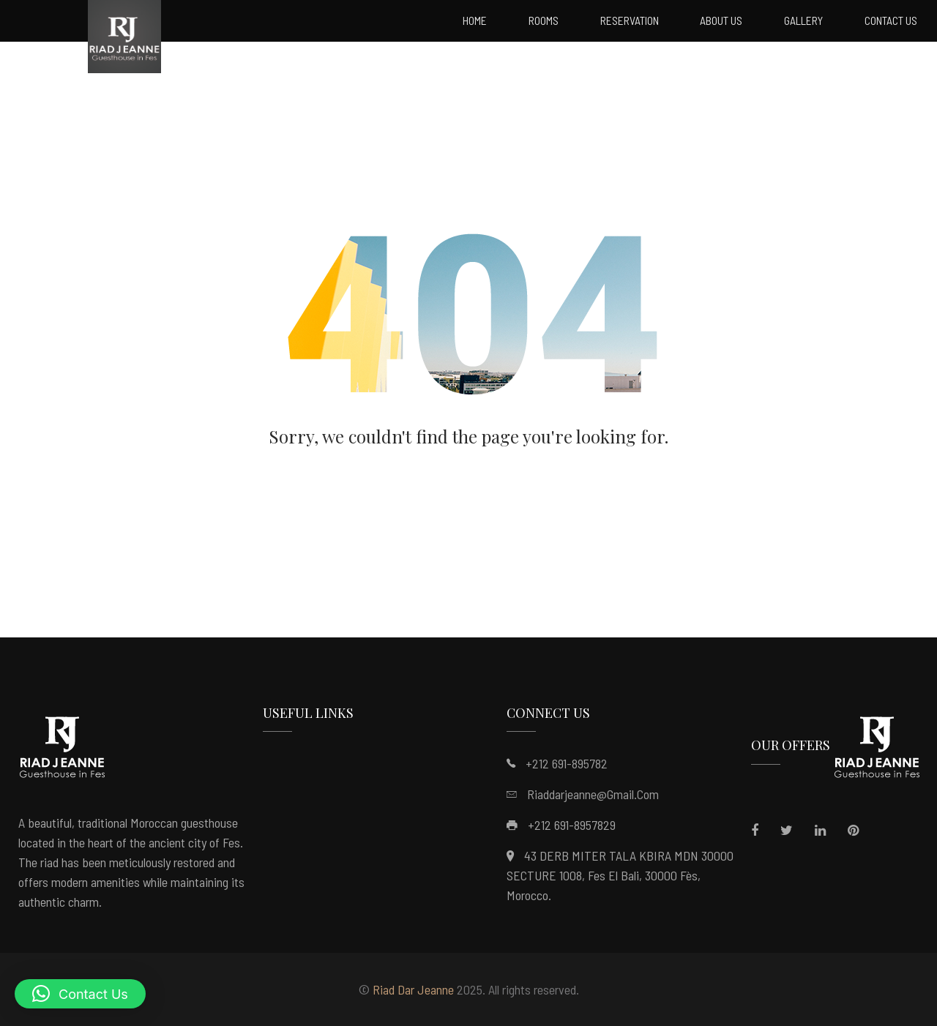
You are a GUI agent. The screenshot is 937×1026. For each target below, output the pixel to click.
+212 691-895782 (567, 763)
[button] (80, 993)
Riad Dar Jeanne (413, 989)
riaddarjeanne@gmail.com (593, 794)
